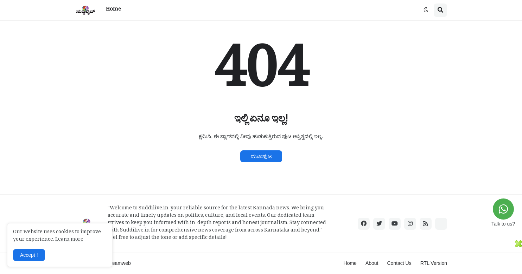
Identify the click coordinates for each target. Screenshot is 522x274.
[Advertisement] (257, 256)
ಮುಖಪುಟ (261, 156)
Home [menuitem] (113, 10)
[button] (426, 10)
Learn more (69, 240)
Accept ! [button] (29, 255)
